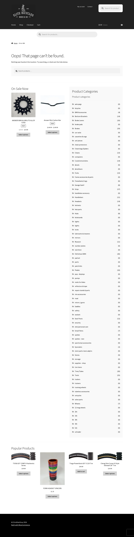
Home (13, 25)
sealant (77, 315)
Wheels (77, 404)
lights (77, 221)
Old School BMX (80, 254)
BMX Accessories (81, 112)
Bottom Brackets (81, 116)
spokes (77, 335)
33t (76, 416)
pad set (77, 258)
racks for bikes (80, 282)
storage (78, 359)
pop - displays (80, 274)
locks (77, 230)
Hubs (77, 213)
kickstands (78, 217)
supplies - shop (80, 363)
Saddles (77, 306)
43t (76, 424)
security (78, 323)
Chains (77, 153)
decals (77, 165)
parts (77, 262)
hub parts (78, 209)
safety (77, 310)
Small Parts (79, 331)
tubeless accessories (82, 391)
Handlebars (79, 197)
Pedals (77, 270)
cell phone (78, 141)
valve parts (79, 399)
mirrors (77, 238)
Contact (89, 7)
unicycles (78, 395)
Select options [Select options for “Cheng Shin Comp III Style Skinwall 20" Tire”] (110, 473)
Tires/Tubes (79, 371)
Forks (77, 173)
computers (79, 157)
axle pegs (78, 104)
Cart (38, 25)
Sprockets (78, 347)
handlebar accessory (82, 193)
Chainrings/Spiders (81, 149)
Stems (77, 355)
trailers (77, 379)
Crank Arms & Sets (81, 161)
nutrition (78, 250)
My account (81, 7)
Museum (78, 242)
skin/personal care (81, 327)
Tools (77, 375)
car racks (78, 133)
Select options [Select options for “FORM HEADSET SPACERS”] (52, 496)
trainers (78, 383)
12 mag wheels (80, 408)
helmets (78, 205)
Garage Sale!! (79, 185)
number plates (80, 246)
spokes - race (79, 339)
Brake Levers (79, 120)
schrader (78, 432)
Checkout (30, 25)
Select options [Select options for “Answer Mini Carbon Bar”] (52, 132)
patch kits (78, 266)
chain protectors (81, 145)
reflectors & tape (81, 286)
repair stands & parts (82, 290)
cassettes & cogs (81, 136)
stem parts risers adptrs (83, 351)
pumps (77, 278)
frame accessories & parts (84, 177)
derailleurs (78, 169)
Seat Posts (79, 319)
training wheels (80, 387)
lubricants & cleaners (82, 234)
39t (76, 420)
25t (76, 412)
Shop (21, 25)
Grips (77, 189)
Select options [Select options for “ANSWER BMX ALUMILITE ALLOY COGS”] (23, 135)
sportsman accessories (83, 343)
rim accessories (80, 294)
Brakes (77, 128)
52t (76, 428)
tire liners (78, 367)
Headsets (78, 201)
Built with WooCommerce (20, 525)
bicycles (78, 108)
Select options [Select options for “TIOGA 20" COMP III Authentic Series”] (23, 473)
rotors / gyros (80, 302)
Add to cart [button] (81, 471)
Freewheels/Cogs (81, 181)
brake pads (79, 124)
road (76, 298)
